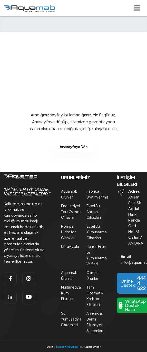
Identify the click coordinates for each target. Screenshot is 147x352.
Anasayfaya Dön (73, 147)
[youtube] (28, 297)
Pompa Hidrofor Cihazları (68, 232)
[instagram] (28, 278)
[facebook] (10, 278)
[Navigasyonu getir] (137, 8)
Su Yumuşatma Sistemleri (71, 319)
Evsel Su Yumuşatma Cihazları (96, 232)
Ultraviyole (70, 246)
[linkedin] (10, 297)
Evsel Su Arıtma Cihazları (93, 211)
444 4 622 (141, 283)
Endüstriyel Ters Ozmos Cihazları (71, 211)
